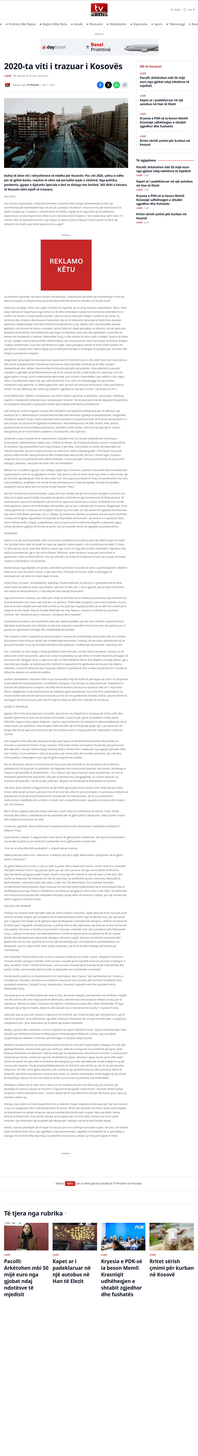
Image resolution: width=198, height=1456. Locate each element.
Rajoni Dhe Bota (53, 24)
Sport (157, 24)
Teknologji (176, 24)
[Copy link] (124, 85)
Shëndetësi (117, 24)
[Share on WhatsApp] (116, 85)
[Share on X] (108, 85)
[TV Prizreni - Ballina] (99, 9)
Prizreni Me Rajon (21, 24)
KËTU (70, 1319)
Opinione (139, 24)
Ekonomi (95, 24)
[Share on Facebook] (100, 85)
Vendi (77, 24)
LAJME (7, 75)
